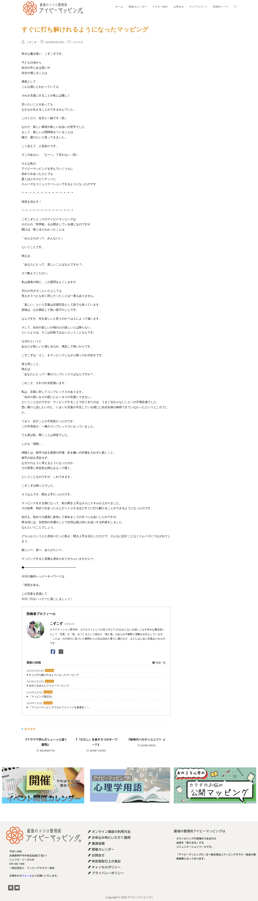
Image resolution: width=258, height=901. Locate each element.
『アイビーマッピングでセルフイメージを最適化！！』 (60, 707)
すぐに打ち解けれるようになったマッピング (54, 674)
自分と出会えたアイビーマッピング (49, 685)
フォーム (27, 875)
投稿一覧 (159, 662)
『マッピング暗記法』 (41, 696)
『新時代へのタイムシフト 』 (146, 739)
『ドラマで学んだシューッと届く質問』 (45, 742)
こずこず (31, 42)
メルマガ (78, 42)
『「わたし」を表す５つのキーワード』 (96, 742)
